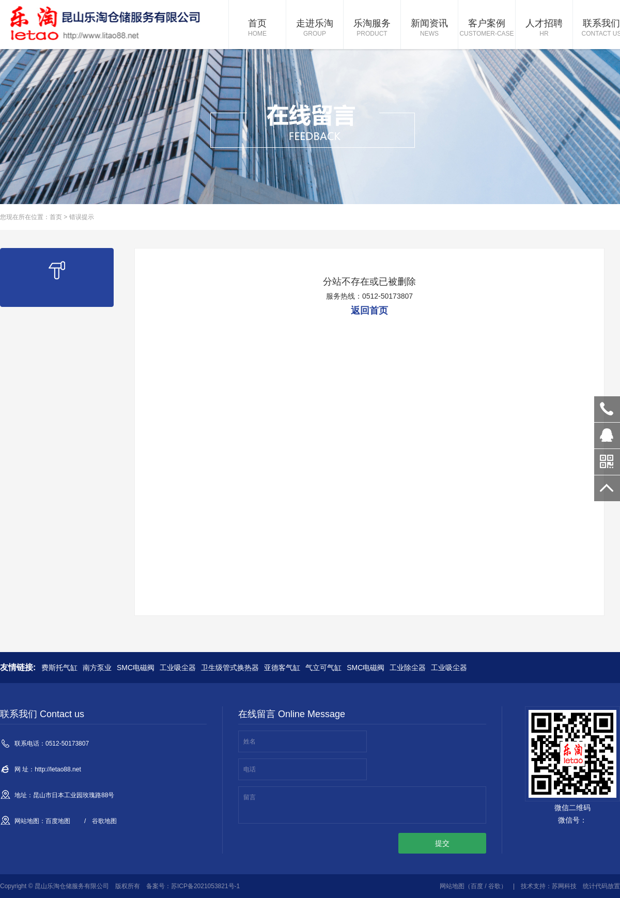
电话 (249, 769)
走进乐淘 (314, 28)
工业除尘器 (408, 667)
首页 (257, 28)
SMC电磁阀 (135, 667)
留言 (249, 797)
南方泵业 (97, 667)
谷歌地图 (104, 821)
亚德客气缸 (282, 667)
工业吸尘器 (178, 667)
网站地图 (452, 886)
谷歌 (494, 886)
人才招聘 (544, 28)
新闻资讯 (429, 28)
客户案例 (486, 28)
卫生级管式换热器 (230, 667)
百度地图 (57, 821)
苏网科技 (564, 886)
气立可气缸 (323, 667)
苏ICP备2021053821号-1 (205, 886)
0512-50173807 (607, 409)
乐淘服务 (372, 28)
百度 (477, 886)
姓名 (249, 741)
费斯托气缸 (59, 667)
